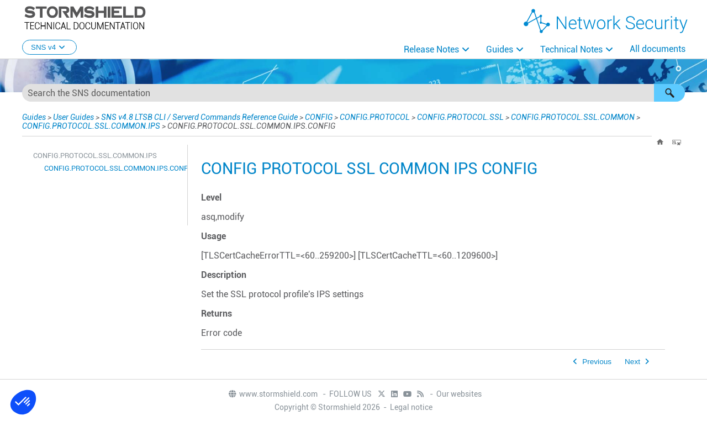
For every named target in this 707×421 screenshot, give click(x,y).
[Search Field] (353, 93)
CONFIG (319, 117)
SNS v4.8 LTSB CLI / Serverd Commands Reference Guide (199, 117)
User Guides (73, 117)
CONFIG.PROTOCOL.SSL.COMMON (573, 117)
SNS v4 (49, 47)
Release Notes (431, 49)
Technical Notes (571, 49)
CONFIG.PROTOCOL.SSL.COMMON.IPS (91, 126)
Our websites (459, 394)
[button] (669, 93)
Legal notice (411, 407)
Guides (499, 49)
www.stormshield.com (272, 394)
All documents (657, 49)
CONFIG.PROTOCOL (375, 117)
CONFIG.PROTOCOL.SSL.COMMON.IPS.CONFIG (113, 168)
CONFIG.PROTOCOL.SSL (460, 117)
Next (632, 361)
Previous (596, 361)
